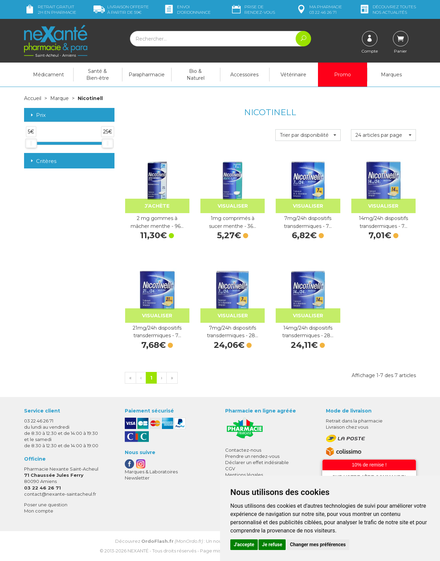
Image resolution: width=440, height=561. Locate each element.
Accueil (32, 98)
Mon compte (38, 511)
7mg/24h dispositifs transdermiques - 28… (232, 332)
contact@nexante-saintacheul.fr (60, 494)
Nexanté (138, 550)
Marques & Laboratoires (151, 471)
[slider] (31, 143)
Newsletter (137, 478)
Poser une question (45, 504)
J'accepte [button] (244, 544)
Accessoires (244, 75)
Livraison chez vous (347, 427)
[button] (307, 135)
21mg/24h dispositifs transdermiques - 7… (157, 332)
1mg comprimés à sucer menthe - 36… (232, 222)
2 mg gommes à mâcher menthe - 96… (157, 222)
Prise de (253, 9)
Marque (59, 98)
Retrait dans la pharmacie (354, 421)
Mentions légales (244, 474)
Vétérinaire (293, 75)
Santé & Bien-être (97, 74)
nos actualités (387, 9)
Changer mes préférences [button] (318, 544)
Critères (42, 161)
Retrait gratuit (50, 9)
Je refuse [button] (272, 544)
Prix (37, 115)
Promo (342, 75)
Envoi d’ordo (187, 9)
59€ (121, 9)
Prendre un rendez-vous (252, 456)
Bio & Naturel (196, 74)
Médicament (48, 75)
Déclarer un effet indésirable (257, 462)
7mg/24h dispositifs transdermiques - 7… (308, 222)
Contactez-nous (243, 450)
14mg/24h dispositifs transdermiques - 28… (307, 332)
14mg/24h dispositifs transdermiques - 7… (383, 222)
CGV (230, 468)
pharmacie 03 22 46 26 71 (319, 9)
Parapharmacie (147, 75)
